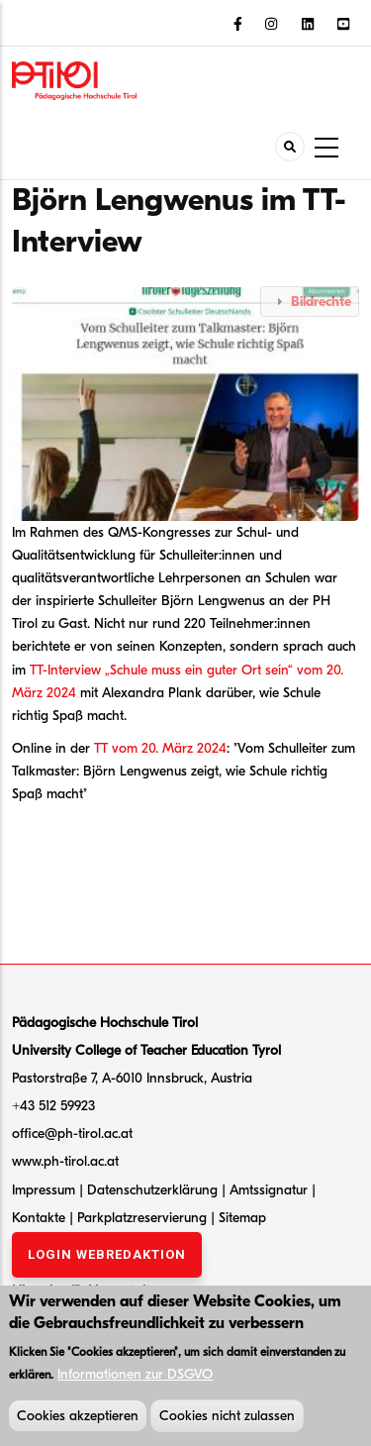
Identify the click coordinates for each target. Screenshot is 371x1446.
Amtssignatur (271, 1190)
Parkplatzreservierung (144, 1217)
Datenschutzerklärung (152, 1190)
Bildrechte (321, 301)
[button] (190, 402)
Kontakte (40, 1217)
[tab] (309, 301)
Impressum (43, 1190)
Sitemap (242, 1217)
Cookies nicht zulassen (227, 1420)
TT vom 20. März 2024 (160, 748)
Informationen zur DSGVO (135, 1379)
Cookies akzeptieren (78, 1420)
